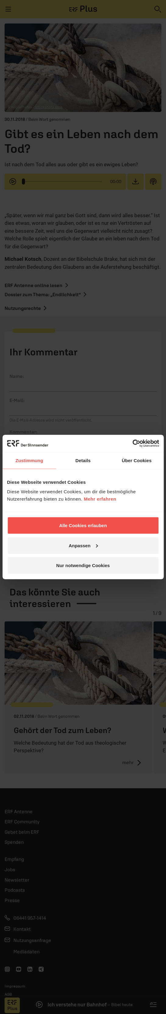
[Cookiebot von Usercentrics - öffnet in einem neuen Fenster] (132, 444)
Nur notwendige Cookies (83, 565)
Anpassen (83, 545)
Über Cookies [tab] (137, 460)
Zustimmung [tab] (29, 460)
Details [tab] (83, 460)
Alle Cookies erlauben (83, 525)
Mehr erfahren (100, 499)
